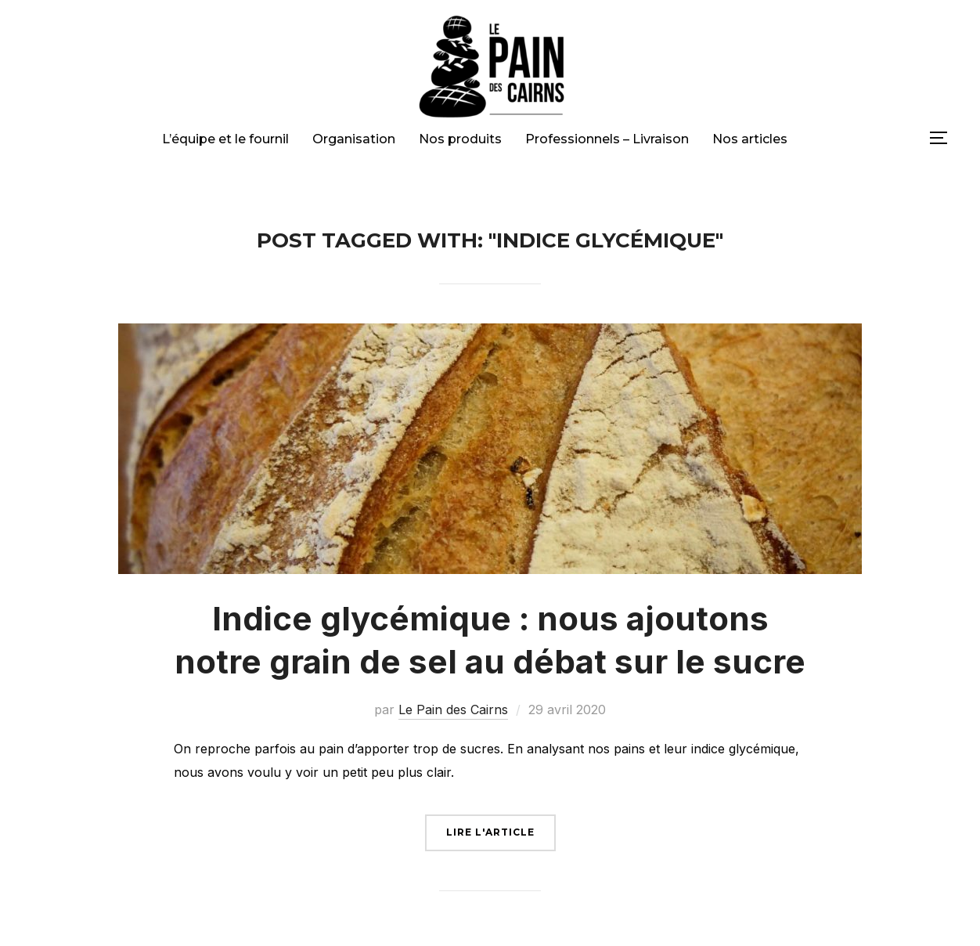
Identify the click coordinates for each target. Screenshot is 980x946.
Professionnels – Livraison (607, 139)
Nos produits (460, 139)
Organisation (353, 139)
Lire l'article (490, 832)
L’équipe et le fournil (225, 139)
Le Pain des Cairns (453, 709)
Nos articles (749, 139)
